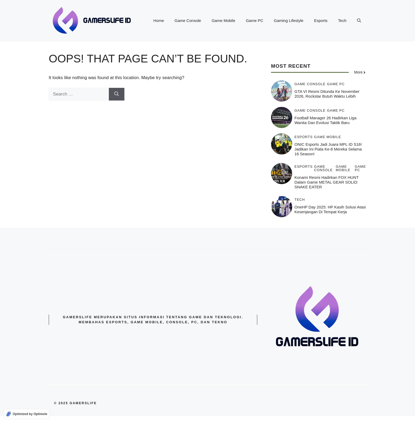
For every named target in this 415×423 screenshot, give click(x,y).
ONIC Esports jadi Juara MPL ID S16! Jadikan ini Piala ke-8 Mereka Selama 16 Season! (328, 149)
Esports (320, 20)
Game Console (188, 20)
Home (159, 20)
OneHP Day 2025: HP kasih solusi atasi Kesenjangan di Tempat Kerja (330, 209)
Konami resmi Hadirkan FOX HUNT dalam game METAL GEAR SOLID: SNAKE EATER (327, 182)
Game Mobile (223, 20)
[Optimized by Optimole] (26, 414)
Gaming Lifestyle (289, 20)
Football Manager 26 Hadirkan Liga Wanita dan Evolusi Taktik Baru (326, 120)
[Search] (116, 94)
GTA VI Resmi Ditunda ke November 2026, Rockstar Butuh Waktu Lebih (327, 93)
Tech (342, 20)
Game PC (254, 20)
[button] (359, 21)
